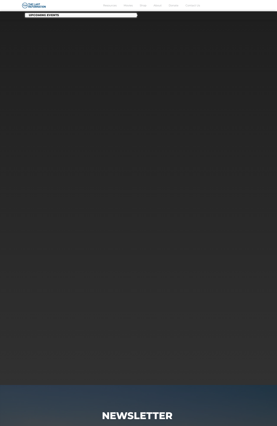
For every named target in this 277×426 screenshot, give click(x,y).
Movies (128, 5)
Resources (110, 5)
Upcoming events (44, 15)
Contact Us (192, 5)
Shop (143, 5)
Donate (173, 5)
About (158, 5)
